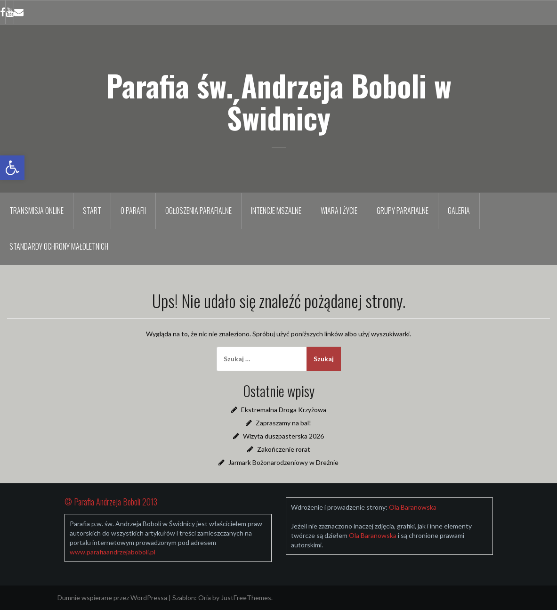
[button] (12, 167)
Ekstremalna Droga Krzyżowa (283, 410)
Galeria (459, 210)
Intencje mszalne (276, 210)
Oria (204, 598)
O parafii (133, 210)
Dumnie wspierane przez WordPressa (112, 598)
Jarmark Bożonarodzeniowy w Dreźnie (283, 462)
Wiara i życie (339, 210)
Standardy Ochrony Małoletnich (58, 246)
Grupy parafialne (402, 210)
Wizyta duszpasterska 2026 (283, 436)
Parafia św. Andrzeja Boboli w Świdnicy (279, 101)
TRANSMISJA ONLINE (36, 210)
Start (92, 210)
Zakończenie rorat (283, 449)
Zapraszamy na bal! (283, 423)
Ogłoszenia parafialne (198, 210)
